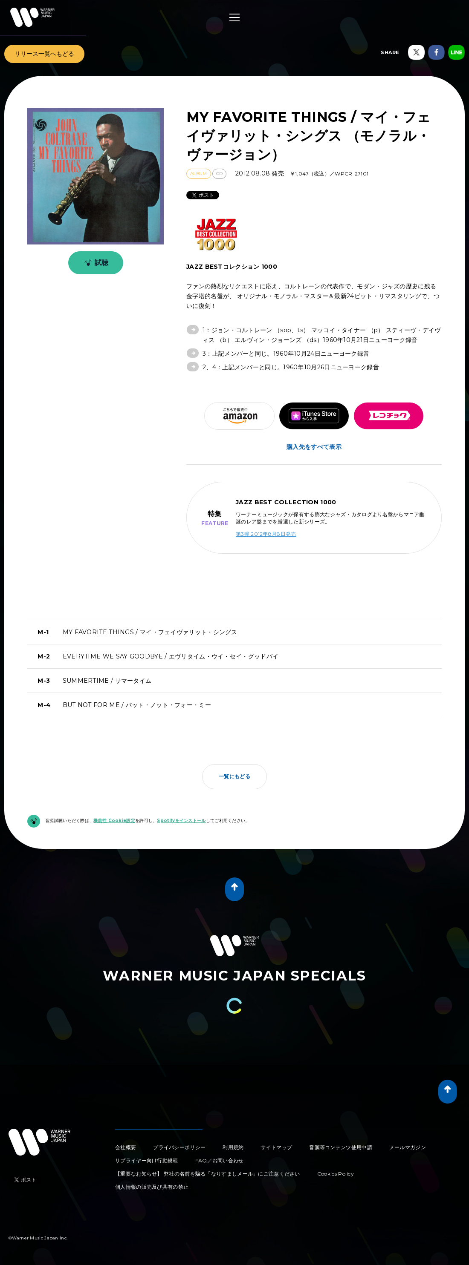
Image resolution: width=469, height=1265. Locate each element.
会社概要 (125, 1147)
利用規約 (233, 1147)
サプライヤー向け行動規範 (146, 1160)
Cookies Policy (335, 1173)
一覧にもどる (234, 776)
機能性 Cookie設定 (114, 820)
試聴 (94, 263)
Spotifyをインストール (181, 820)
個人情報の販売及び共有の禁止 (151, 1187)
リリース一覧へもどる (44, 54)
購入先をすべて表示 (314, 447)
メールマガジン (407, 1147)
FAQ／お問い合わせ (219, 1160)
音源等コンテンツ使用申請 (340, 1147)
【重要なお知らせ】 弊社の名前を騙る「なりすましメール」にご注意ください (207, 1173)
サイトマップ (276, 1147)
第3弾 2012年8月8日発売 (266, 534)
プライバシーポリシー (179, 1147)
